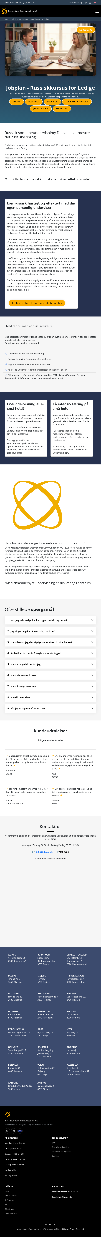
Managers (62, 108)
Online (17, 101)
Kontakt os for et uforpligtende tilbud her (36, 303)
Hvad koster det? (18, 697)
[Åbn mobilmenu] (97, 11)
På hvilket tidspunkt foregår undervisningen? (34, 653)
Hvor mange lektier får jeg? (24, 664)
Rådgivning (9, 1209)
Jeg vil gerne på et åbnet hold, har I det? (31, 631)
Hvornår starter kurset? (22, 675)
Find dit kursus (11, 1196)
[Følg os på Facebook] (7, 1131)
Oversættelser (75, 3)
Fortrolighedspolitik (60, 1147)
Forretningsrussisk (76, 101)
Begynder (33, 101)
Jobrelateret (40, 108)
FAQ (6, 1205)
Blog (7, 1191)
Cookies (55, 1156)
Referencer (9, 1200)
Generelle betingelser (61, 1152)
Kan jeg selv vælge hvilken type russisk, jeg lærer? (37, 620)
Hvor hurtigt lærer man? (22, 686)
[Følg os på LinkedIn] (13, 1131)
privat (14, 19)
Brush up (52, 101)
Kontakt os (85, 29)
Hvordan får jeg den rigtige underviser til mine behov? (39, 642)
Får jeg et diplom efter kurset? (26, 708)
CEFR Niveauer (11, 1213)
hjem (6, 19)
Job (53, 1143)
